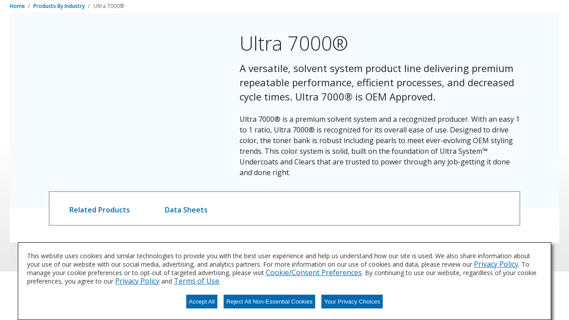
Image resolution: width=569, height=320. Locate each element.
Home (18, 6)
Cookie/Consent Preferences (314, 272)
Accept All (202, 301)
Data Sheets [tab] (186, 210)
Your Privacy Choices (352, 301)
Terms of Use (196, 281)
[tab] (100, 208)
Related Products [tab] (99, 210)
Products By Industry (59, 6)
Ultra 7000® (108, 6)
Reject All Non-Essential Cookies (269, 301)
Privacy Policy (496, 264)
